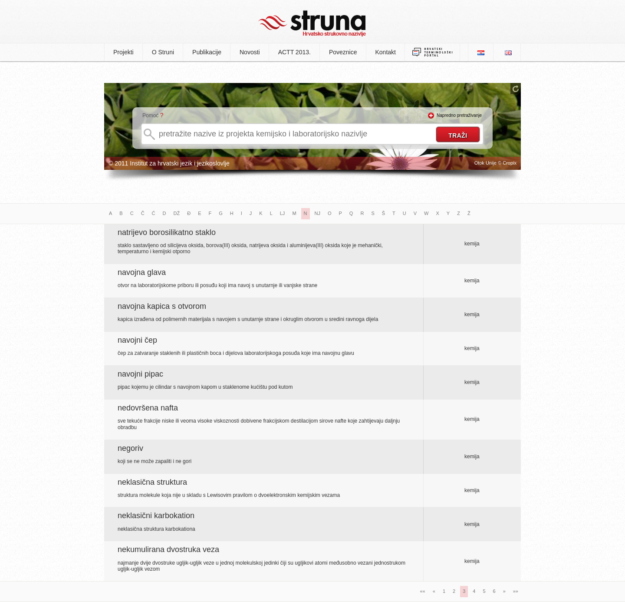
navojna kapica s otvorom (162, 306)
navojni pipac (140, 374)
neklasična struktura (152, 482)
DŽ (177, 213)
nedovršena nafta (148, 408)
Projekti (123, 52)
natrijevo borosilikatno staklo (167, 232)
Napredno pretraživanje (459, 115)
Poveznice (343, 52)
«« (422, 591)
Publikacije (206, 52)
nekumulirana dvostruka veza (168, 549)
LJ (282, 213)
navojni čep (137, 340)
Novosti (250, 52)
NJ (317, 213)
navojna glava (142, 272)
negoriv (130, 448)
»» (515, 591)
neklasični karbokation (156, 515)
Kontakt (385, 52)
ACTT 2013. (294, 52)
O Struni (163, 52)
